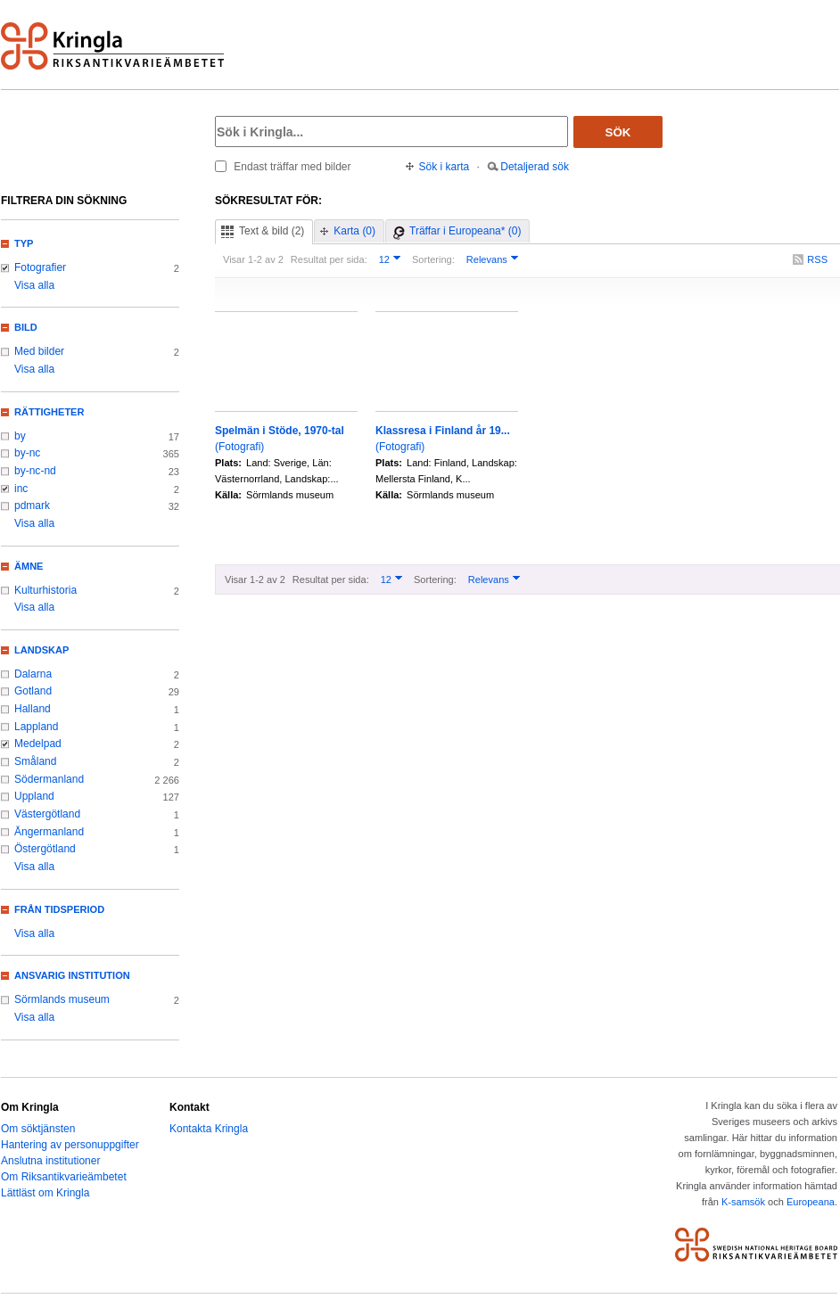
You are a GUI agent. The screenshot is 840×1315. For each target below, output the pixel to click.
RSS (817, 259)
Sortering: (433, 259)
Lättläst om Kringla (45, 1193)
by (20, 436)
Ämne (28, 566)
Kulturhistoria (45, 590)
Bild (25, 327)
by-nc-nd (35, 470)
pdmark (32, 505)
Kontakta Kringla (208, 1128)
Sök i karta (444, 166)
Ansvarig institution (72, 975)
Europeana (810, 1201)
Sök (618, 132)
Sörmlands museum (62, 999)
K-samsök (743, 1201)
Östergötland (45, 848)
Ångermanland (49, 832)
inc (21, 488)
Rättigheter (49, 412)
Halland (32, 709)
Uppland (34, 796)
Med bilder (39, 351)
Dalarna (33, 674)
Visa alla (34, 285)
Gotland (33, 691)
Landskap (41, 650)
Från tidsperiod (59, 909)
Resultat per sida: (329, 259)
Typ (23, 243)
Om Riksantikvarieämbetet (64, 1177)
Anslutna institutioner (50, 1161)
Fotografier (40, 267)
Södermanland (49, 779)
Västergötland (47, 814)
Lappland (36, 726)
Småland (35, 761)
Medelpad (38, 743)
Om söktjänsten (38, 1128)
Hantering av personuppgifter (70, 1144)
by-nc (27, 453)
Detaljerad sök (534, 166)
